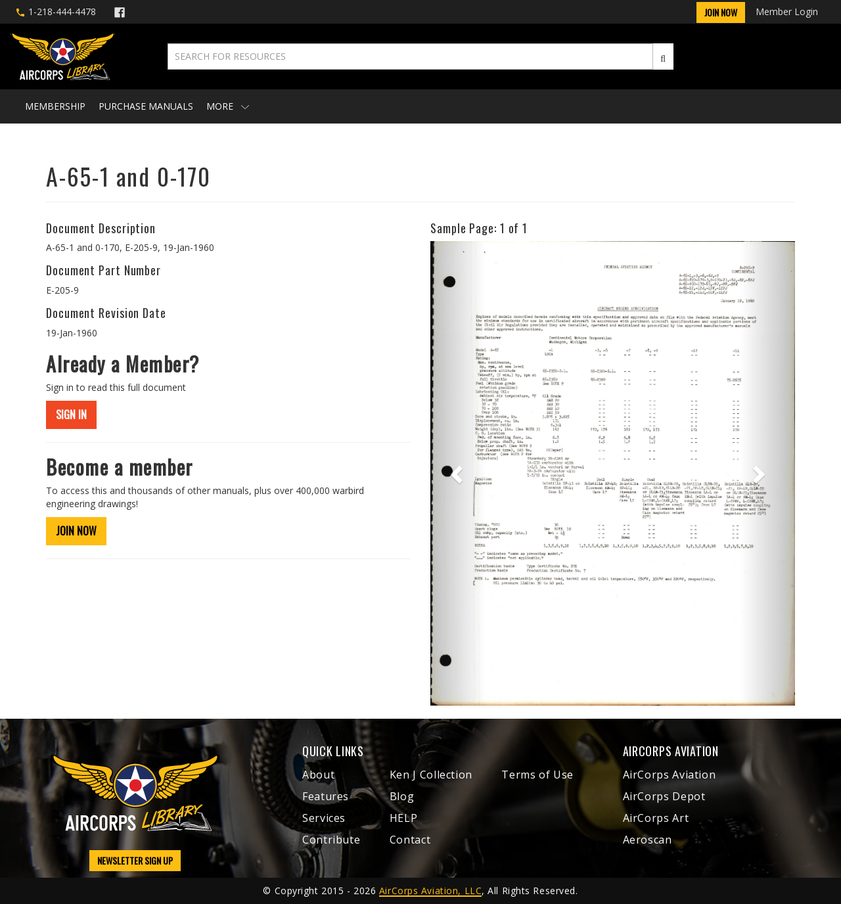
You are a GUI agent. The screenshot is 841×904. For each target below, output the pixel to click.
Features (325, 796)
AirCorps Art (656, 818)
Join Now (720, 12)
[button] (457, 473)
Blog (402, 796)
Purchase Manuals (146, 106)
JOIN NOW (76, 531)
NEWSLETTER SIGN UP (135, 860)
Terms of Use (537, 774)
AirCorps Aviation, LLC (430, 890)
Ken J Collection (431, 774)
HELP (404, 818)
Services (324, 818)
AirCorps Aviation (669, 774)
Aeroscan (647, 839)
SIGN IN (71, 414)
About (318, 774)
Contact (410, 839)
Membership (55, 106)
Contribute (331, 839)
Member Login (787, 11)
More (227, 106)
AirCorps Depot (664, 796)
